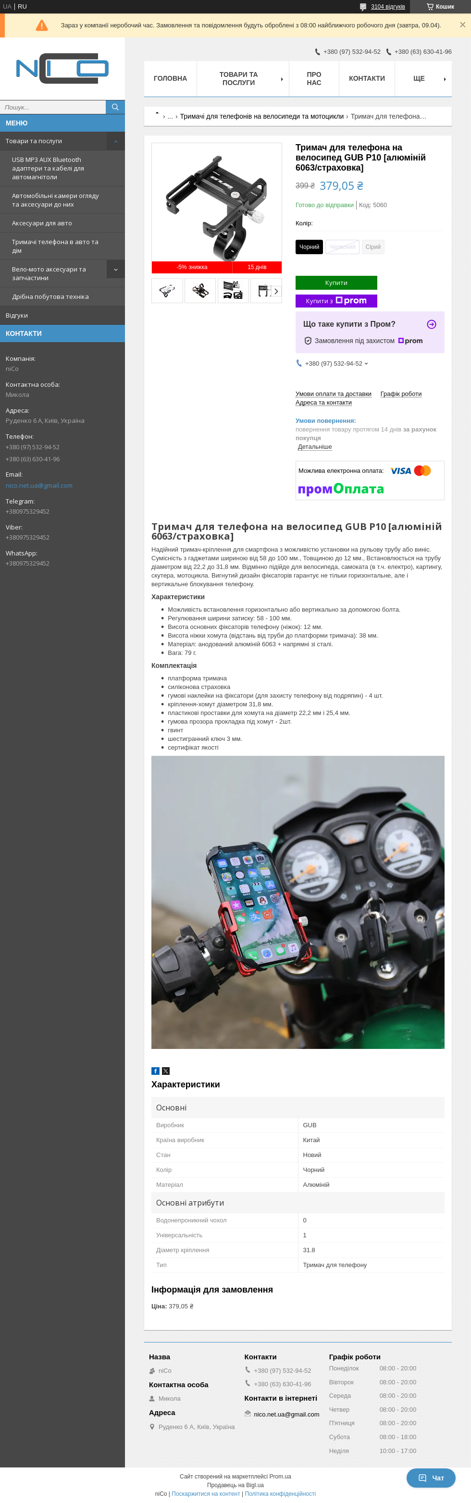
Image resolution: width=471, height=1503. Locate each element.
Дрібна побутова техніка (50, 296)
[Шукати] (115, 107)
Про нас (314, 78)
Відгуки (17, 315)
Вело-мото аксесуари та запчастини (49, 273)
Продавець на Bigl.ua (235, 1485)
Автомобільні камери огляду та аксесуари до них (55, 200)
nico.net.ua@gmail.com (39, 485)
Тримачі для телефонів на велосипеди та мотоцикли (262, 116)
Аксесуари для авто (42, 223)
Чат (431, 1478)
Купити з (336, 301)
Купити (336, 282)
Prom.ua (280, 1476)
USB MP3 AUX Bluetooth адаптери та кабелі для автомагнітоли (48, 168)
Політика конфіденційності (280, 1494)
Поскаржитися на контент (206, 1494)
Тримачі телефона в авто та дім (55, 246)
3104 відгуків (388, 6)
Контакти (367, 78)
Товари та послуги (34, 140)
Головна (170, 78)
